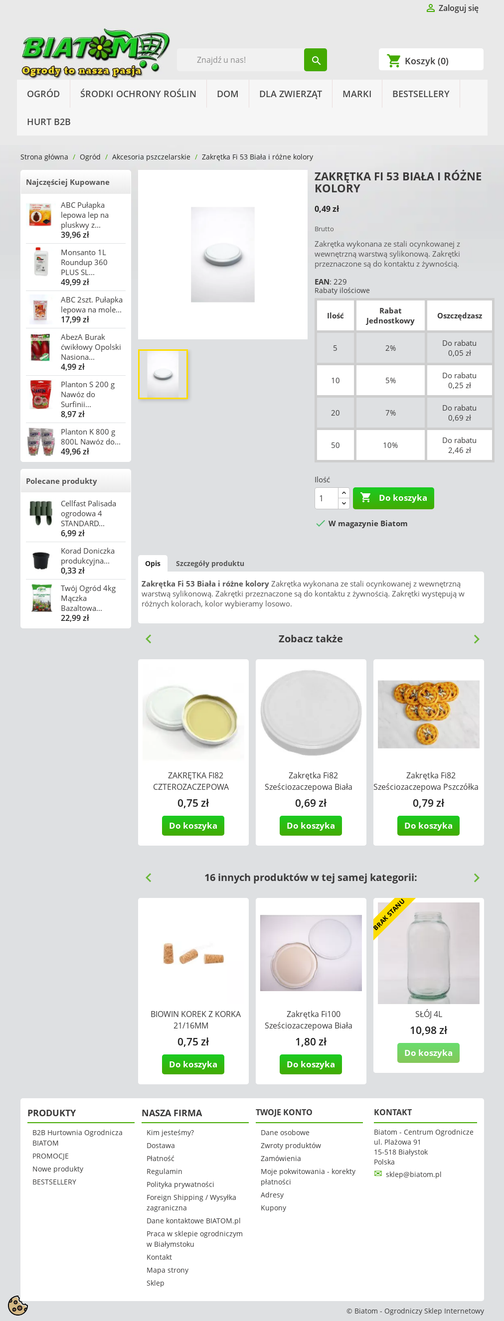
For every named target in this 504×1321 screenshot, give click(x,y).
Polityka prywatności (180, 1184)
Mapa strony (167, 1270)
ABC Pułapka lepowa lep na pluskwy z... (85, 215)
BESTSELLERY (421, 94)
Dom (228, 94)
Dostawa (161, 1145)
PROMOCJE (50, 1156)
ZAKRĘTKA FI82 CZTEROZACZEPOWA (191, 781)
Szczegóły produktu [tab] (210, 563)
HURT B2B (49, 122)
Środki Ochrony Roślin (138, 94)
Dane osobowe (285, 1132)
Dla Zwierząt (290, 94)
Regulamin (164, 1171)
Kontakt (159, 1257)
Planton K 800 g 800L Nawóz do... (91, 436)
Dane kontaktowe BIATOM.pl (194, 1220)
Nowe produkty (57, 1169)
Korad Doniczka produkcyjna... (88, 556)
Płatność (160, 1158)
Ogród (43, 94)
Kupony (273, 1207)
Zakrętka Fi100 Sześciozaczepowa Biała (308, 1020)
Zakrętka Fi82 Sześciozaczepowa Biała (308, 781)
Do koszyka (393, 497)
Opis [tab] (153, 563)
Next (473, 635)
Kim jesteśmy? (170, 1132)
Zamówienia (281, 1158)
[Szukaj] (252, 59)
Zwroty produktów (291, 1145)
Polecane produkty (61, 481)
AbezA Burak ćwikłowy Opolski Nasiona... (91, 347)
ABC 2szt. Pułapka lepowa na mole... (92, 304)
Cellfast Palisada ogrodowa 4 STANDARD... (88, 513)
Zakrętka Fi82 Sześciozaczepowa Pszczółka (426, 781)
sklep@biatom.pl (414, 1174)
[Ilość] (326, 498)
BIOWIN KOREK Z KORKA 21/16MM (196, 1020)
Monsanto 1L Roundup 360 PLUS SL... (84, 262)
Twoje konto (284, 1112)
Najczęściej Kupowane (68, 182)
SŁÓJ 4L (428, 1014)
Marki (357, 94)
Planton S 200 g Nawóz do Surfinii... (88, 394)
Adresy (272, 1194)
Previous (145, 635)
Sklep (156, 1283)
